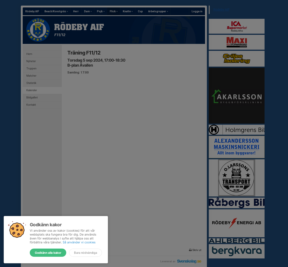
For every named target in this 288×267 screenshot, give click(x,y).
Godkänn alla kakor (48, 253)
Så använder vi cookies (79, 242)
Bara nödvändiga (85, 253)
